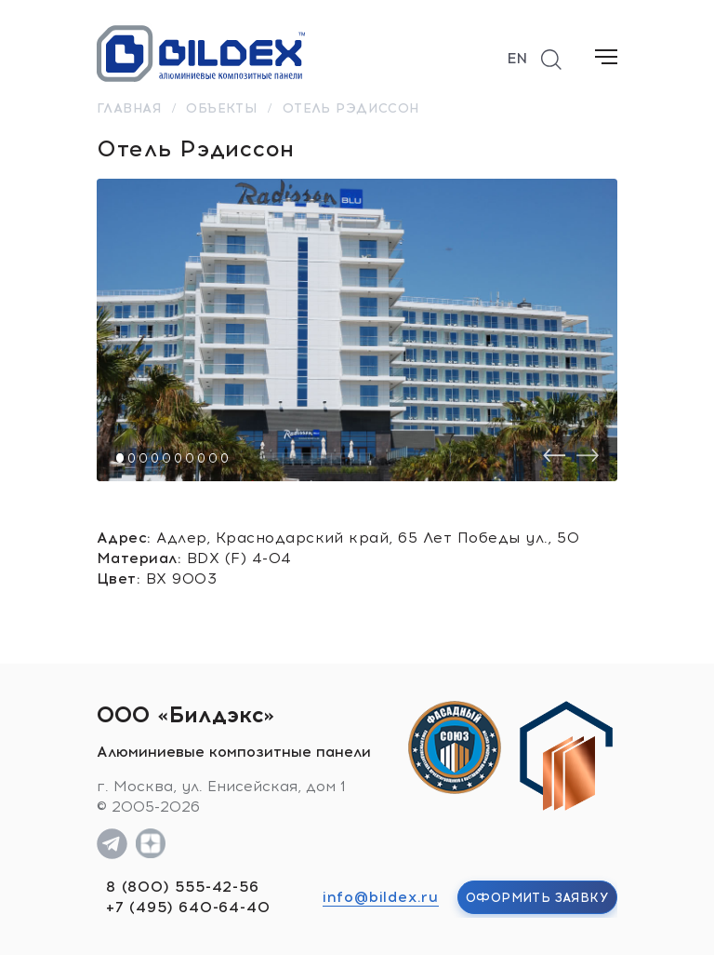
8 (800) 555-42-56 (182, 886)
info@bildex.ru (381, 897)
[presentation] (554, 456)
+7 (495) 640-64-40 (188, 907)
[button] (120, 458)
